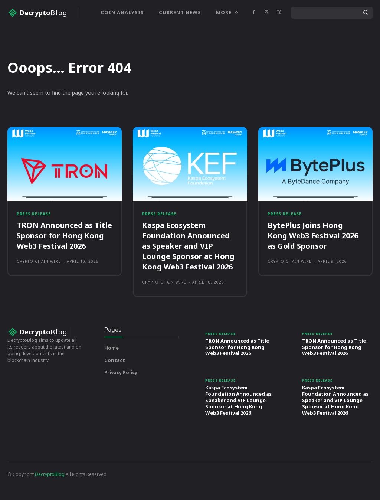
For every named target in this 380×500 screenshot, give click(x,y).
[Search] (365, 13)
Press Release (34, 239)
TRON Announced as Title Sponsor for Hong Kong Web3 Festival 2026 (64, 260)
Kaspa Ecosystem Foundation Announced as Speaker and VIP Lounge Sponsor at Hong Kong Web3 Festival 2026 (188, 271)
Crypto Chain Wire (39, 286)
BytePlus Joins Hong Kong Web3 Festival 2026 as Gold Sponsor (313, 260)
